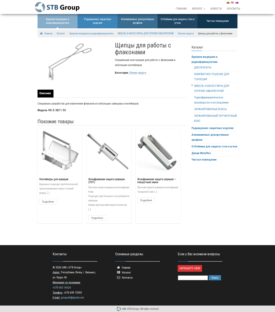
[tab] (46, 93)
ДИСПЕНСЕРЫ (202, 67)
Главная (181, 8)
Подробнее (48, 201)
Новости (216, 8)
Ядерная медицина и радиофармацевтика (57, 21)
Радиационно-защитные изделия (97, 21)
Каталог (198, 8)
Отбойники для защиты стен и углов (177, 21)
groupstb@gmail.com (72, 297)
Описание (45, 93)
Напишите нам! (189, 268)
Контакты (233, 8)
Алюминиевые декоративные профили (137, 21)
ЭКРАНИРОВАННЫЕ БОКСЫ (210, 109)
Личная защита (137, 72)
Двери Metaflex (201, 153)
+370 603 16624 (62, 287)
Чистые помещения (217, 21)
